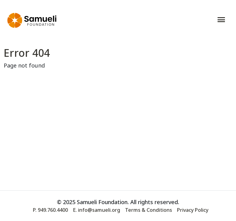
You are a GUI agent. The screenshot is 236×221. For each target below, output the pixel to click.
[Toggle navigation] (221, 19)
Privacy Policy (192, 210)
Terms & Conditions (148, 210)
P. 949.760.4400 (50, 210)
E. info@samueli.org (96, 210)
